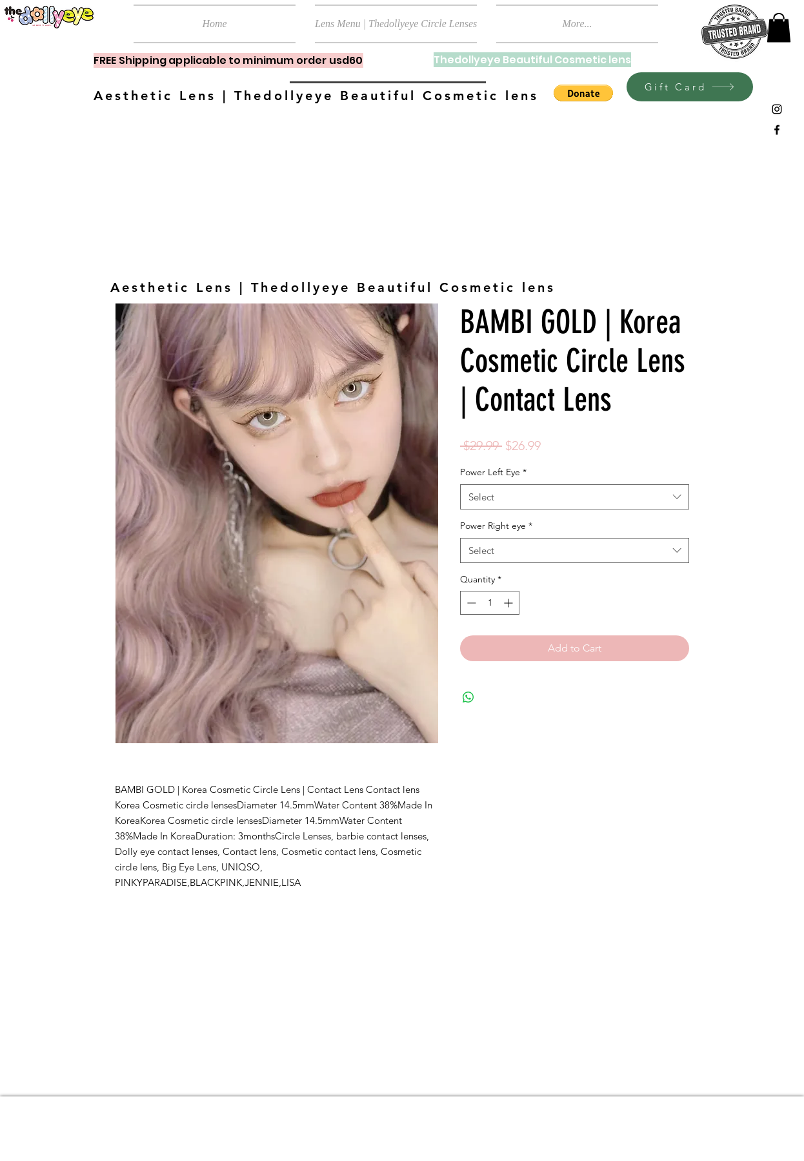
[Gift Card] (690, 86)
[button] (779, 27)
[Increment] (509, 602)
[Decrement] (470, 602)
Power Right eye (496, 525)
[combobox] (574, 496)
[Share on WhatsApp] (468, 697)
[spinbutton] (489, 602)
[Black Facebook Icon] (776, 129)
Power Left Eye (493, 472)
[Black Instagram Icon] (776, 109)
